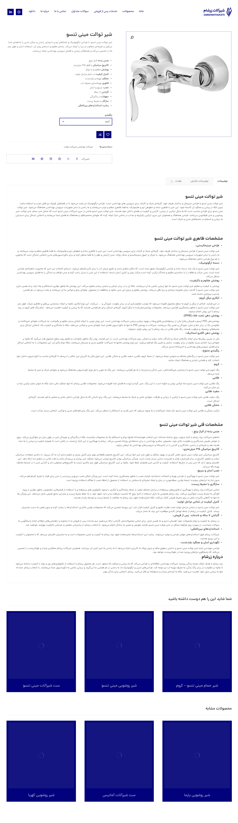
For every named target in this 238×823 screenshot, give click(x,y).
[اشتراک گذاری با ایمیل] (28, 159)
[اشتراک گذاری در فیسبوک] (81, 159)
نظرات (175, 183)
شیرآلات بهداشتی (85, 147)
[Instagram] (19, 12)
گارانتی (116, 523)
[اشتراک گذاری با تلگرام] (39, 159)
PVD (205, 323)
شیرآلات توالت (70, 147)
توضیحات (222, 183)
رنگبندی (108, 115)
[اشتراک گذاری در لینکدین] (49, 159)
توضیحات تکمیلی (199, 183)
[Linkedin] (10, 12)
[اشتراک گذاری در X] (71, 159)
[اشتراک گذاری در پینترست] (60, 159)
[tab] (222, 183)
